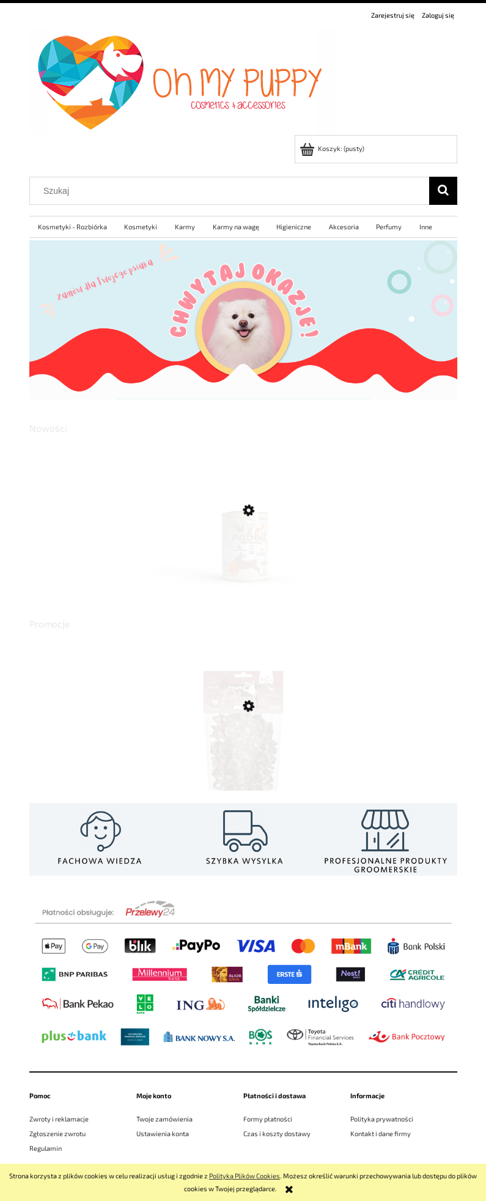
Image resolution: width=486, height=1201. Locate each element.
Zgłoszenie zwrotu (57, 1133)
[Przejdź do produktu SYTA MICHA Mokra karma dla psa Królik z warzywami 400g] (243, 567)
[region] (243, 319)
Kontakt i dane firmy (380, 1133)
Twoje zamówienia (164, 1119)
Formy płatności (267, 1119)
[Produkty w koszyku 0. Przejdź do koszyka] (333, 148)
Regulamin (45, 1148)
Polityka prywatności (381, 1119)
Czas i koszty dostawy (277, 1133)
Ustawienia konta (162, 1133)
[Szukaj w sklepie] (231, 190)
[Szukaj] (443, 191)
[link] (243, 319)
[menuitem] (72, 226)
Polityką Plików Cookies (244, 1176)
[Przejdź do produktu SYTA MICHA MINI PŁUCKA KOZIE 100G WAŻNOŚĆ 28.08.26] (243, 760)
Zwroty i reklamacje (59, 1119)
